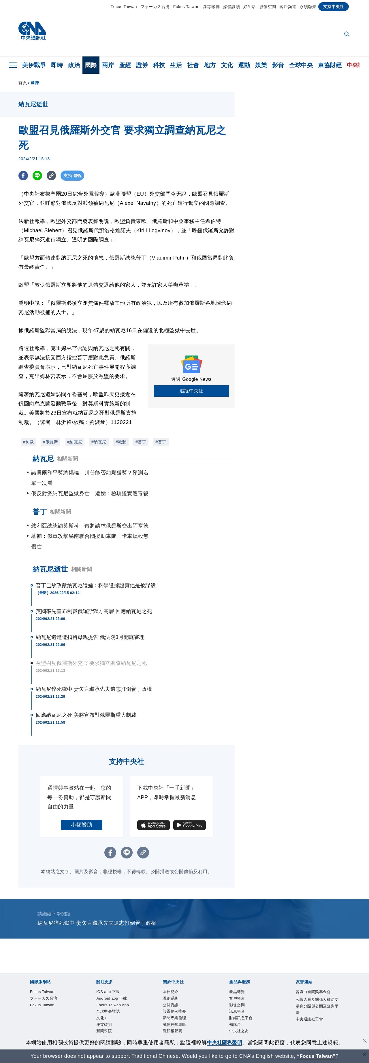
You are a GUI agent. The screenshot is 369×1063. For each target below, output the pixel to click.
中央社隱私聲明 (224, 1042)
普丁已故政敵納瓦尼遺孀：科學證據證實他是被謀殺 (96, 565)
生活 (176, 65)
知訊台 (144, 1019)
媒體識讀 (231, 7)
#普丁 (140, 442)
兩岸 (108, 65)
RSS (184, 1019)
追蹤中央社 (192, 390)
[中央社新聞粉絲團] (20, 957)
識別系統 (50, 1004)
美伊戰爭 (34, 65)
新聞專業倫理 (130, 1004)
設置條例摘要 (98, 1004)
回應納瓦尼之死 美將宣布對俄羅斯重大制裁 (86, 694)
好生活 (249, 7)
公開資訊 (71, 1004)
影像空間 (267, 7)
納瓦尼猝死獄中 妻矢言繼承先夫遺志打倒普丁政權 (94, 668)
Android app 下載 (71, 988)
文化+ (175, 988)
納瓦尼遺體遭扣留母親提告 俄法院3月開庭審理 (90, 616)
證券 (142, 65)
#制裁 (28, 442)
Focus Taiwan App (114, 988)
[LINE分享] (38, 176)
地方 (210, 65)
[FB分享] (23, 176)
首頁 (22, 82)
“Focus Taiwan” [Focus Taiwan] (316, 1056)
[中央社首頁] (32, 32)
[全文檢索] (347, 34)
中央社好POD (273, 988)
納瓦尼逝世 (50, 548)
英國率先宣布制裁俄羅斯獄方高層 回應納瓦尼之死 (94, 590)
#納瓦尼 (74, 442)
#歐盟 (121, 442)
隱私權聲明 (191, 1004)
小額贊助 (81, 804)
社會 (193, 65)
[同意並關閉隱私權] (364, 1042)
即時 (57, 65)
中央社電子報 (241, 988)
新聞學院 (214, 988)
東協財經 (330, 65)
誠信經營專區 (162, 1004)
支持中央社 (333, 6)
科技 (159, 65)
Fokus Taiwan (186, 7)
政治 (74, 65)
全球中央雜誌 (153, 988)
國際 (91, 65)
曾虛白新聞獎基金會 (42, 1035)
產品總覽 (29, 1019)
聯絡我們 (216, 1004)
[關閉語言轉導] (364, 1055)
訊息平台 (93, 1019)
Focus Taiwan (124, 7)
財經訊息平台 (120, 1019)
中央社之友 (165, 1019)
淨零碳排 (211, 7)
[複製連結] (53, 176)
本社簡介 (29, 1004)
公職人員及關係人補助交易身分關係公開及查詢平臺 (128, 1035)
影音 (278, 65)
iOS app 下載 (34, 988)
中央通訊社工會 (208, 1035)
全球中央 (301, 65)
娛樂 (261, 65)
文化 (227, 65)
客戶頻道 (288, 7)
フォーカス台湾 (155, 7)
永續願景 (308, 7)
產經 (125, 65)
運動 (244, 65)
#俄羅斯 (50, 442)
